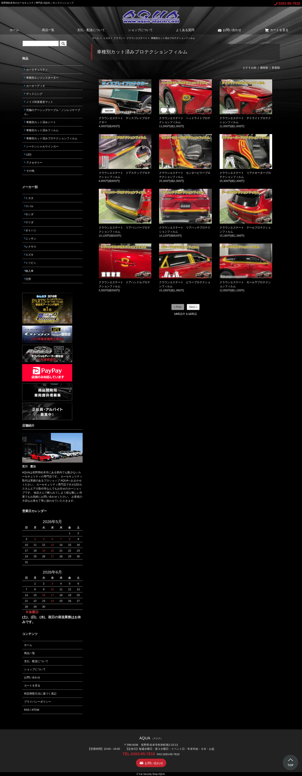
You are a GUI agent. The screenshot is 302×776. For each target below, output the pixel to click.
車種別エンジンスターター (41, 77)
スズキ (29, 254)
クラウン (118, 38)
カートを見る (276, 30)
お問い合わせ (229, 30)
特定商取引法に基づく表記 (40, 693)
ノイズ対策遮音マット (38, 101)
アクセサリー (33, 162)
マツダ (29, 222)
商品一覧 (48, 30)
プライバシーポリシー (37, 701)
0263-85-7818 (287, 3)
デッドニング (33, 93)
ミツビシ (30, 262)
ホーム (14, 30)
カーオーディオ (34, 85)
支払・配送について (91, 30)
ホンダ (29, 214)
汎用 (27, 279)
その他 (29, 170)
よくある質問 (185, 30)
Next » (193, 306)
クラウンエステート (137, 38)
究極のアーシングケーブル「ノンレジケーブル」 (52, 112)
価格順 (264, 67)
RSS (27, 709)
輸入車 (29, 270)
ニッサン (30, 238)
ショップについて (140, 30)
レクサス (30, 246)
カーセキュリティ (36, 69)
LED (27, 154)
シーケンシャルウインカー (41, 146)
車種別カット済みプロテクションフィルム (173, 38)
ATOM (35, 709)
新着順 (276, 67)
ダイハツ (30, 230)
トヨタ (106, 38)
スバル (29, 206)
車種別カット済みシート (40, 122)
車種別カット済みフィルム (41, 130)
